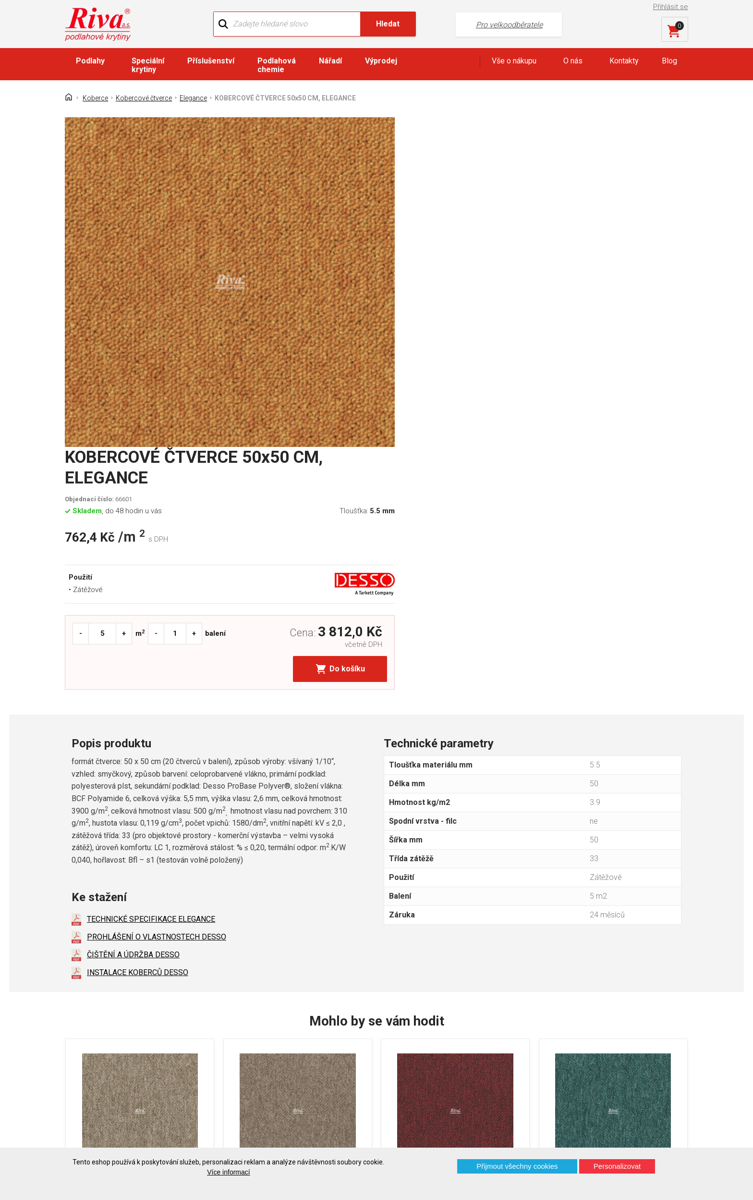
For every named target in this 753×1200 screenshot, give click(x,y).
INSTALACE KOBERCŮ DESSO (137, 688)
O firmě (244, 1018)
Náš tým (246, 1035)
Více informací (228, 1172)
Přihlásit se (671, 6)
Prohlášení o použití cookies (119, 1085)
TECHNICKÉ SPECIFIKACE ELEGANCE (151, 635)
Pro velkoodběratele (488, 24)
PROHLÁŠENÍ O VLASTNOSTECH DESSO (156, 652)
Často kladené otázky (109, 1069)
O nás (573, 60)
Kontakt (85, 1035)
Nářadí (330, 60)
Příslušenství (210, 60)
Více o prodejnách (604, 1132)
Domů (82, 1018)
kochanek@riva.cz (471, 1070)
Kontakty (624, 60)
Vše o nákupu (514, 60)
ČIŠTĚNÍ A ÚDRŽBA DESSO (133, 670)
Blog (669, 60)
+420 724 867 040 (471, 1038)
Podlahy (90, 60)
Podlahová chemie (276, 65)
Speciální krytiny (148, 65)
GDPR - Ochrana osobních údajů (126, 1052)
